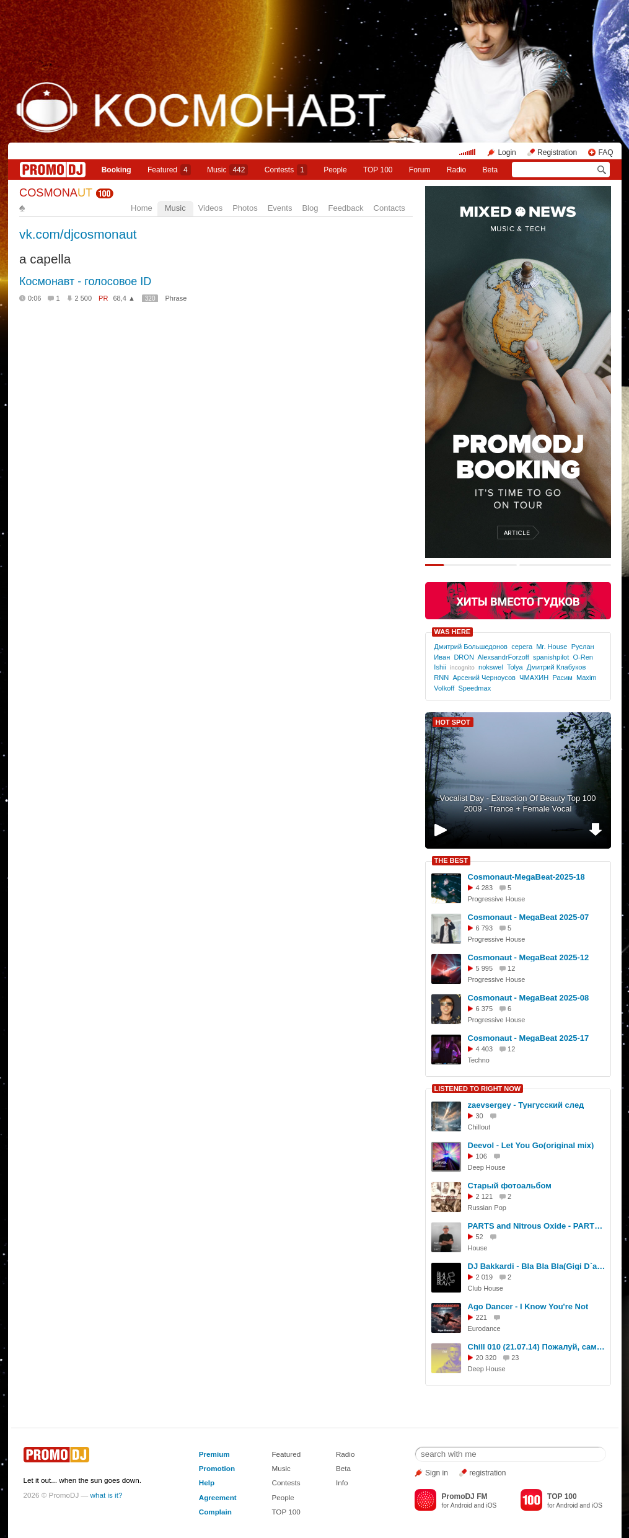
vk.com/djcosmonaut (78, 234)
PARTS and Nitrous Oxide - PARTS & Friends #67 (537, 1226)
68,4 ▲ (123, 298)
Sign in (436, 1473)
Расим (562, 677)
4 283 (484, 887)
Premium (214, 1454)
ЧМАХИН (533, 677)
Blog (310, 208)
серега (521, 646)
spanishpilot (551, 657)
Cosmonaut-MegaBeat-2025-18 (526, 877)
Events (280, 208)
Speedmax (474, 688)
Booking (116, 170)
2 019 (484, 1277)
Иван (442, 657)
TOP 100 (378, 170)
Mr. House (551, 646)
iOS (491, 1505)
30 (479, 1116)
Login (507, 152)
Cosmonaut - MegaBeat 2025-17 (528, 1038)
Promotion (217, 1468)
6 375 (484, 1008)
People (334, 170)
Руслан (582, 646)
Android (461, 1505)
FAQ (605, 152)
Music (227, 169)
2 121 (484, 1196)
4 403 (484, 1049)
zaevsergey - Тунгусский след (526, 1105)
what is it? (106, 1495)
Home (141, 208)
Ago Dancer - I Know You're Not (528, 1306)
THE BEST (451, 860)
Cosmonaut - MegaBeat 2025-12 (528, 957)
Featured (169, 169)
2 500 (83, 298)
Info (342, 1482)
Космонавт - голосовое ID (85, 281)
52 (479, 1236)
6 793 (484, 928)
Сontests (286, 169)
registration (487, 1473)
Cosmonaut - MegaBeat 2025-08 (528, 998)
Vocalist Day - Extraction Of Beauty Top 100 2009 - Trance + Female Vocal (518, 803)
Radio (456, 170)
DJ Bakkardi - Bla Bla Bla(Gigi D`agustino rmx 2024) (537, 1266)
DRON (464, 657)
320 (150, 298)
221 (481, 1317)
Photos (244, 208)
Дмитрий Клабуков (556, 667)
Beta (490, 170)
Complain (215, 1512)
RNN (441, 677)
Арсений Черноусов (484, 677)
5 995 (484, 968)
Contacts (389, 208)
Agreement (218, 1497)
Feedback (345, 208)
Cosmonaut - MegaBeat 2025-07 (528, 917)
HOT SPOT (453, 722)
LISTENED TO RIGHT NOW (477, 1088)
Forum (420, 170)
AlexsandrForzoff (503, 657)
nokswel (490, 667)
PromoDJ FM (464, 1496)
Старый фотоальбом (510, 1186)
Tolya (515, 667)
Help (206, 1482)
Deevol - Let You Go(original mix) (531, 1145)
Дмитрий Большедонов (471, 646)
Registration (557, 152)
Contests (285, 1482)
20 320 (486, 1357)
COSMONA (55, 193)
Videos (210, 208)
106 (481, 1156)
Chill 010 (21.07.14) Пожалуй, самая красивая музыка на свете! (537, 1347)
